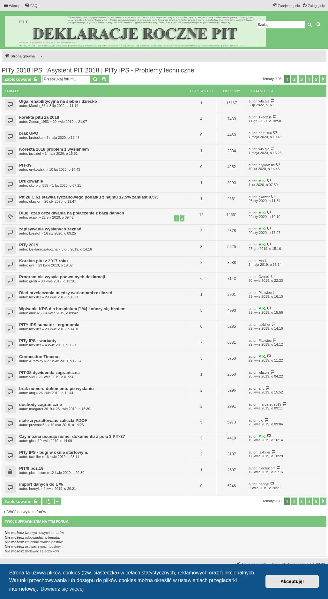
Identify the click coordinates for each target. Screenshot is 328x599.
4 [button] (309, 79)
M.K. (262, 181)
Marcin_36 (37, 106)
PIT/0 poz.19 (31, 468)
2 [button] (294, 79)
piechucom (37, 473)
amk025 (35, 313)
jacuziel (35, 153)
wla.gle (263, 101)
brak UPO (28, 133)
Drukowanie (31, 181)
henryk (34, 488)
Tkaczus (265, 117)
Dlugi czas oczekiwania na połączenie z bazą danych (71, 213)
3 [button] (302, 79)
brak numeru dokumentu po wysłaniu (56, 388)
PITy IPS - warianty (37, 340)
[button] (323, 79)
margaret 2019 (40, 409)
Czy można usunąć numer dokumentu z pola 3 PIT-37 (72, 436)
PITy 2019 (28, 245)
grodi (33, 281)
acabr (33, 217)
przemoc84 (37, 425)
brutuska (35, 137)
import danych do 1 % (41, 484)
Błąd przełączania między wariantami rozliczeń (65, 292)
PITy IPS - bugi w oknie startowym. (53, 452)
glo (260, 420)
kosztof (34, 233)
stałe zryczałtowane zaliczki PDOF (53, 420)
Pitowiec (265, 293)
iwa (31, 265)
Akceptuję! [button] (292, 581)
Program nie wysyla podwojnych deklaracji (62, 276)
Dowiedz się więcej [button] (62, 589)
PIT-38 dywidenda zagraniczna (49, 372)
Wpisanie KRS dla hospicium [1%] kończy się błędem (72, 308)
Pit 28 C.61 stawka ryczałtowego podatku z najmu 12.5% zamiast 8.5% (88, 197)
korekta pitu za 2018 (39, 117)
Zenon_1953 (39, 122)
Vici (32, 377)
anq (32, 393)
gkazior (34, 201)
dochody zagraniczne (40, 404)
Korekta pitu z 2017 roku (43, 260)
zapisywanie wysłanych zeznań (50, 229)
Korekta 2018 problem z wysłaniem (54, 149)
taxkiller (35, 297)
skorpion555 (38, 185)
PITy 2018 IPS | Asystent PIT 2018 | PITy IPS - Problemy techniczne (98, 70)
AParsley (36, 361)
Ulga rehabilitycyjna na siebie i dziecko (58, 101)
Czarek (264, 277)
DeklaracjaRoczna (43, 249)
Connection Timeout (39, 356)
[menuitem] (31, 6)
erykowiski (37, 169)
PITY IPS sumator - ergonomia (49, 324)
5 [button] (316, 79)
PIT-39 (25, 165)
